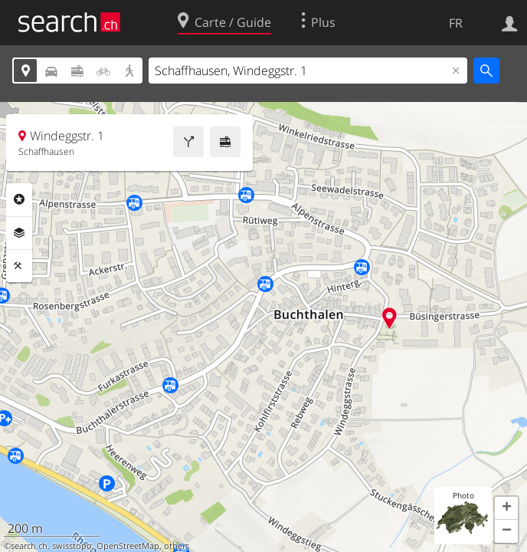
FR (456, 23)
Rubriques (19, 199)
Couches (19, 233)
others (176, 545)
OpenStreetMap (128, 545)
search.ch (29, 545)
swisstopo (72, 545)
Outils (19, 266)
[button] (506, 508)
